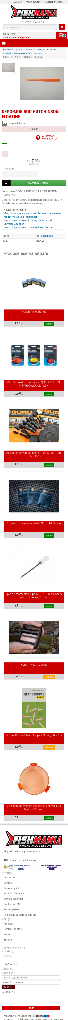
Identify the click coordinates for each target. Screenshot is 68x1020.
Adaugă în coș (38, 182)
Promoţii (8, 923)
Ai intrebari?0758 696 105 (50, 137)
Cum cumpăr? (33, 2)
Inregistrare (23, 37)
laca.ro (7, 955)
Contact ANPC (12, 904)
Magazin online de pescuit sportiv (34, 841)
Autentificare (9, 37)
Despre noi (9, 877)
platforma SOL (12, 964)
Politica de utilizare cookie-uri (20, 914)
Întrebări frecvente (54, 2)
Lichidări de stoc (13, 929)
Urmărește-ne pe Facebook (20, 860)
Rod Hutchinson (44, 235)
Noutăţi (8, 934)
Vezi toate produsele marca (28, 227)
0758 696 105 (33, 22)
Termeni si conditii (13, 898)
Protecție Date (11, 909)
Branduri (8, 939)
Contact (17, 2)
